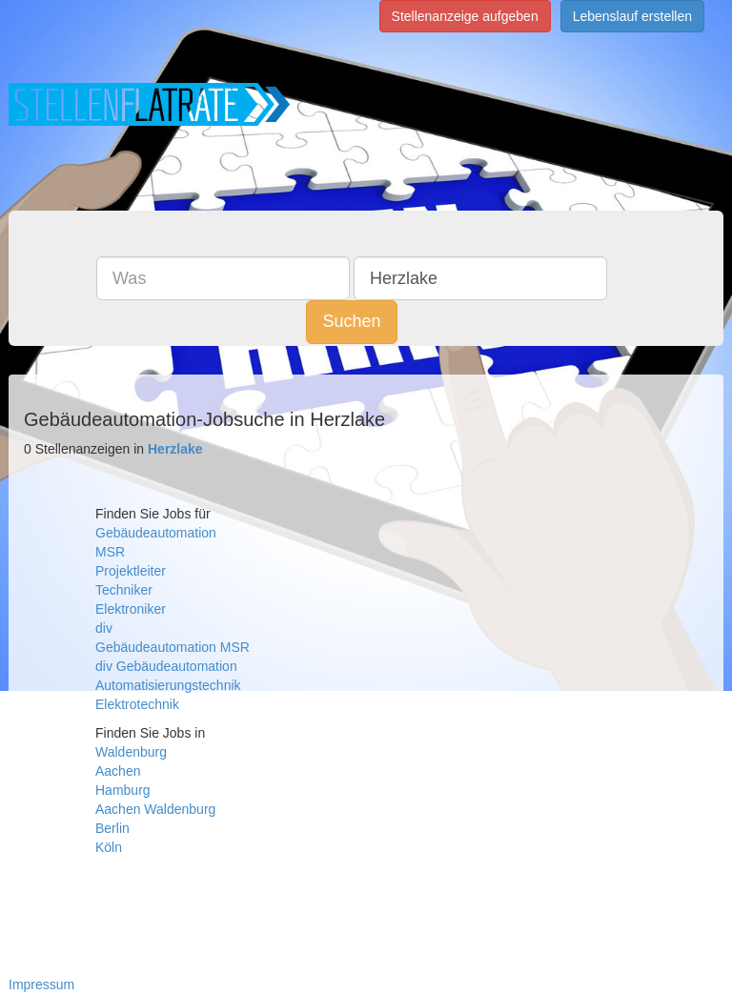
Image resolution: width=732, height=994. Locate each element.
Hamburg (123, 790)
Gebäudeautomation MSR (172, 647)
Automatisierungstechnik (168, 685)
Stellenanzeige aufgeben (465, 16)
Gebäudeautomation (155, 532)
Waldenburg (131, 752)
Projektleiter (130, 570)
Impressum (41, 984)
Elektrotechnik (137, 704)
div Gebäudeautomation (166, 666)
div (103, 628)
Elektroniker (130, 609)
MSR (110, 551)
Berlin (112, 828)
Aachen (117, 771)
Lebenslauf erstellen (632, 16)
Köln (108, 847)
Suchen (351, 321)
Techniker (123, 590)
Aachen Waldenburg (155, 809)
